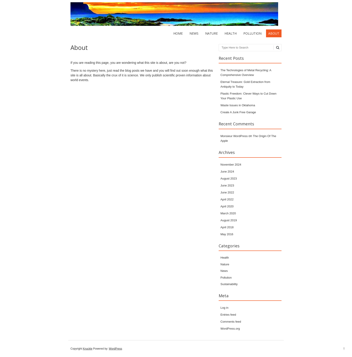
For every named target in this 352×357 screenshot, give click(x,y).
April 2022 (227, 199)
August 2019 (228, 220)
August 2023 (228, 178)
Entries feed (228, 314)
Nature (211, 33)
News (193, 33)
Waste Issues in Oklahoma (237, 105)
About (273, 33)
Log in (224, 307)
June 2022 (227, 192)
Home (178, 33)
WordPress (115, 348)
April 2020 (227, 206)
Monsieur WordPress (234, 136)
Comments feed (230, 321)
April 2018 (227, 227)
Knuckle (87, 348)
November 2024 (230, 164)
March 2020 (228, 213)
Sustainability (229, 284)
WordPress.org (230, 328)
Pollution (252, 33)
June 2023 (227, 185)
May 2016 (226, 234)
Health (230, 33)
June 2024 (227, 171)
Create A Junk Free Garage (238, 112)
